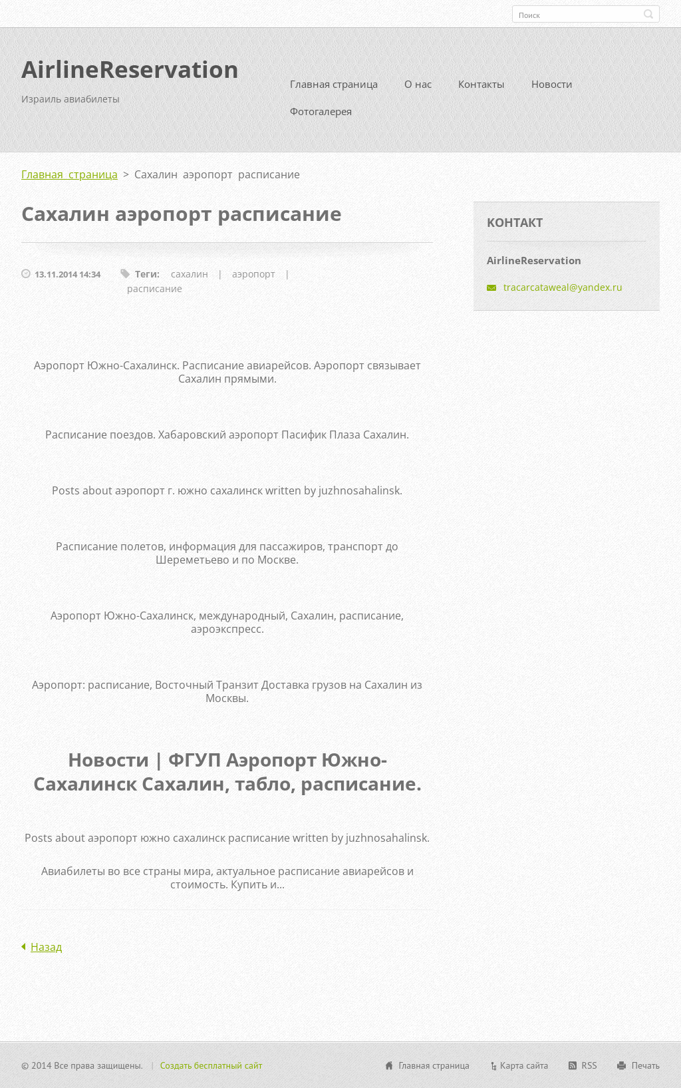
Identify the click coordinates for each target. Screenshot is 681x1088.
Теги (146, 274)
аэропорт (253, 274)
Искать (648, 14)
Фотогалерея (321, 111)
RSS (589, 1065)
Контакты (481, 84)
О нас (418, 84)
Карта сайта (524, 1065)
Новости (552, 84)
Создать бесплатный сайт (211, 1065)
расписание (154, 288)
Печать (646, 1065)
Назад (46, 947)
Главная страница (334, 84)
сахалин (189, 274)
